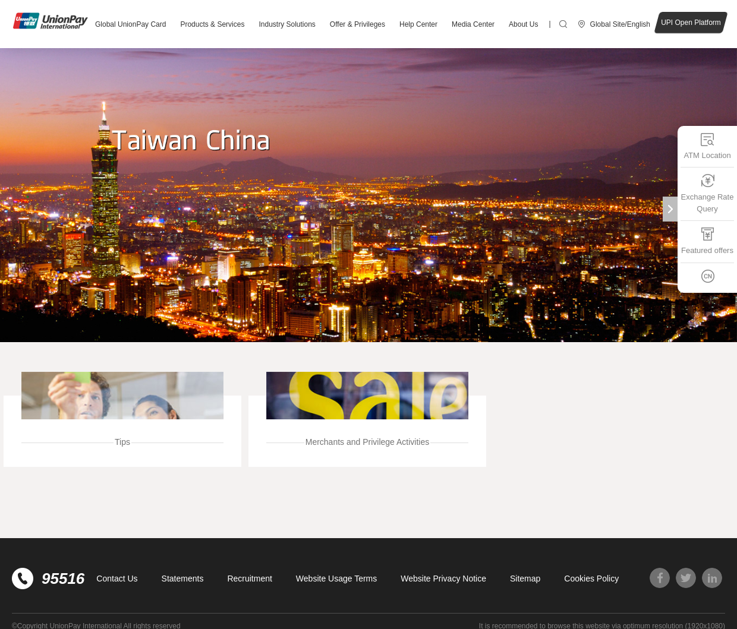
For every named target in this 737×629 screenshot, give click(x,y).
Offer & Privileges (357, 24)
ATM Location (707, 146)
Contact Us (116, 578)
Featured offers (707, 241)
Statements (183, 578)
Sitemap (525, 578)
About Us (523, 24)
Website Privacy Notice (443, 578)
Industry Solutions (287, 24)
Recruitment (249, 578)
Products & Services (212, 24)
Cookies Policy (591, 578)
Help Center (418, 24)
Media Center (473, 24)
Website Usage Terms (336, 578)
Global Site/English (620, 24)
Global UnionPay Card (130, 24)
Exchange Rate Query (707, 193)
